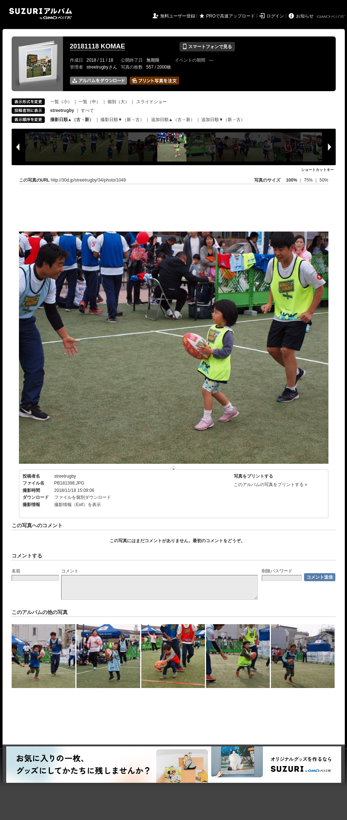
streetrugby (65, 476)
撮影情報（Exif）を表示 (77, 504)
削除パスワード (277, 571)
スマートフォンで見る (207, 46)
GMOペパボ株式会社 (331, 16)
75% (309, 180)
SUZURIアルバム (41, 14)
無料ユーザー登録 (177, 16)
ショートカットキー (317, 170)
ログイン (275, 16)
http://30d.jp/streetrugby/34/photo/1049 (88, 180)
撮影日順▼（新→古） (122, 119)
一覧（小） (61, 101)
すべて (87, 110)
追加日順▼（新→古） (223, 119)
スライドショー (151, 101)
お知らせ (305, 16)
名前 (16, 571)
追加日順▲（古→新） (173, 119)
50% (323, 180)
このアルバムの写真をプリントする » (270, 484)
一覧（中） (89, 101)
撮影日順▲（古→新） (72, 119)
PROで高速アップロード (230, 16)
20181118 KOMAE (97, 46)
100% (291, 180)
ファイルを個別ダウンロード (82, 497)
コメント (70, 571)
